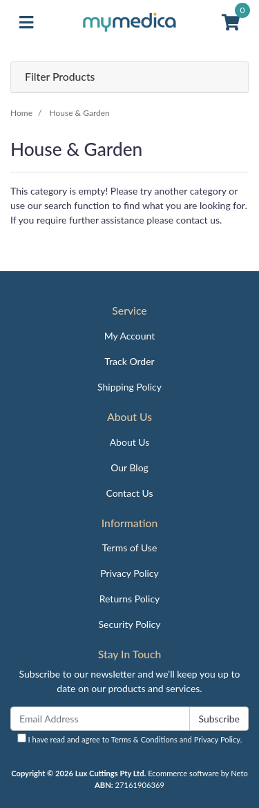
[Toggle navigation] (26, 22)
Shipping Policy (129, 387)
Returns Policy (129, 598)
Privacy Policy (129, 573)
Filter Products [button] (60, 76)
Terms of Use (129, 547)
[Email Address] (100, 719)
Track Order (129, 361)
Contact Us (129, 493)
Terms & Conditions (144, 739)
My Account (129, 336)
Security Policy (130, 624)
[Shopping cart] (231, 22)
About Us (130, 442)
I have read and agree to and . (129, 738)
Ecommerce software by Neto (198, 773)
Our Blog (129, 467)
